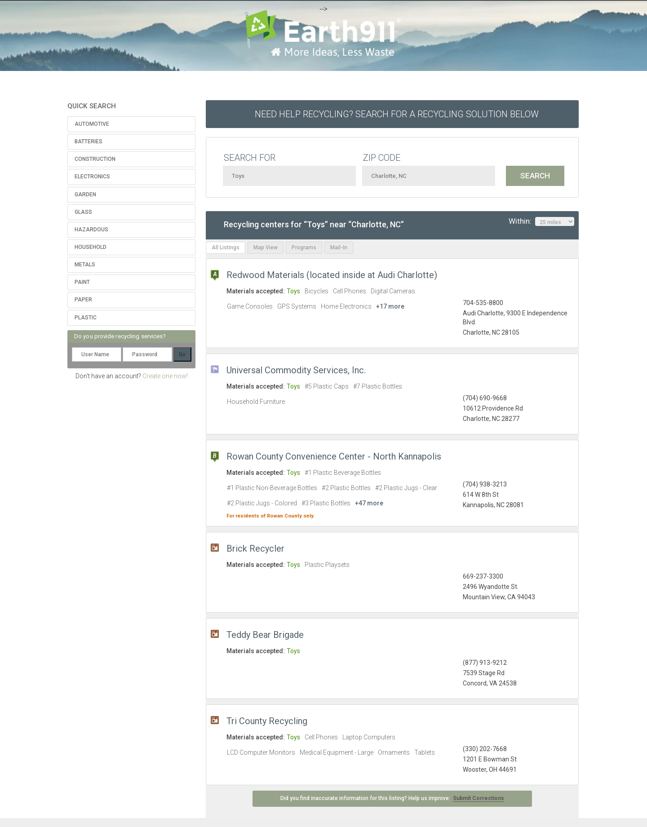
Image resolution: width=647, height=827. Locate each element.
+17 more (390, 306)
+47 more (369, 503)
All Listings (225, 247)
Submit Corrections (478, 798)
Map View (265, 247)
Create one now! (165, 376)
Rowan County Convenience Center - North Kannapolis (333, 456)
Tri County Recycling (266, 721)
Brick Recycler (255, 548)
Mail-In (338, 247)
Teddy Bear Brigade (265, 634)
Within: (541, 221)
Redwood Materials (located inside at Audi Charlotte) (331, 275)
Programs (304, 247)
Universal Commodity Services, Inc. (296, 370)
